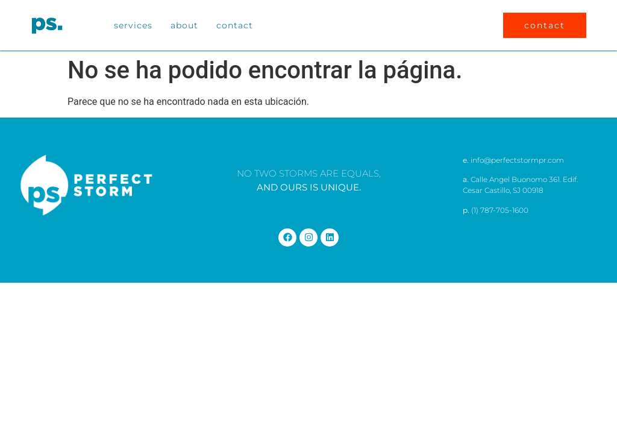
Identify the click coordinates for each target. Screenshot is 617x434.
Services (133, 25)
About (184, 25)
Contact (234, 25)
